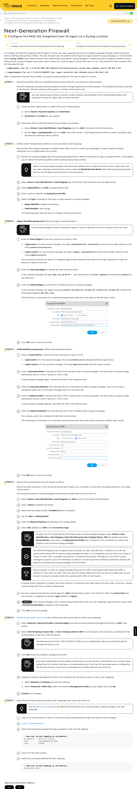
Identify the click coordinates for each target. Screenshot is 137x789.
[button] (135, 631)
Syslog (95, 61)
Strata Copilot (125, 6)
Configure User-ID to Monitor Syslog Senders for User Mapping (30, 20)
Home (6, 18)
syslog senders (17, 59)
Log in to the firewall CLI (32, 723)
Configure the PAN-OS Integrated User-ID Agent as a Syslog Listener (32, 23)
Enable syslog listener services (30, 618)
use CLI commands (45, 707)
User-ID (36, 18)
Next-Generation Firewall (21, 18)
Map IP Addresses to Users (51, 18)
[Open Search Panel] (111, 6)
